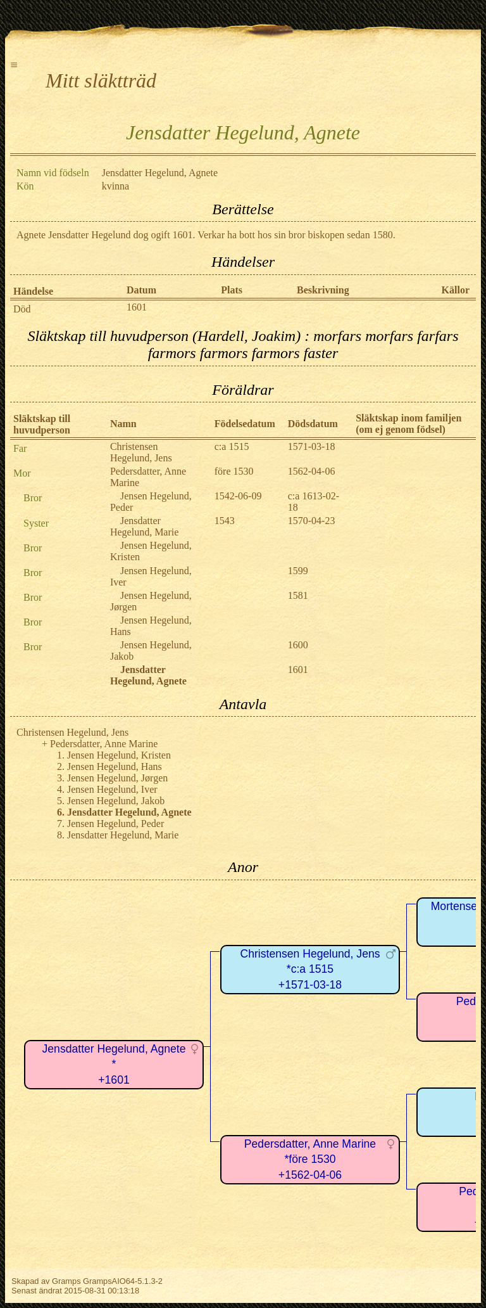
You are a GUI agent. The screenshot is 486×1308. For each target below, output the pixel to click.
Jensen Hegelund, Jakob (116, 800)
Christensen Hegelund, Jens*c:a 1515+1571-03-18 (310, 969)
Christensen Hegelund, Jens (141, 452)
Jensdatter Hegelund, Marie (144, 526)
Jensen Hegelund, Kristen (119, 755)
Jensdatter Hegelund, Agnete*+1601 (114, 1064)
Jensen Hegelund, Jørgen (117, 778)
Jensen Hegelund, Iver (112, 789)
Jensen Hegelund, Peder (115, 823)
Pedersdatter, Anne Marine (104, 743)
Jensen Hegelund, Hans (114, 766)
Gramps (66, 1281)
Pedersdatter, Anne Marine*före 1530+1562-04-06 (310, 1159)
